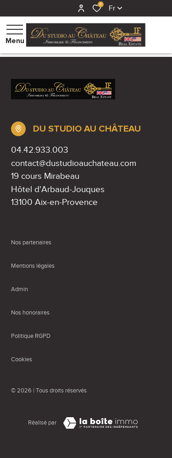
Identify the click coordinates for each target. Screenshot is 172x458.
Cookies (21, 359)
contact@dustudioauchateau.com (73, 163)
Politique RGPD (30, 336)
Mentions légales (33, 266)
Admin (19, 289)
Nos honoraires (30, 312)
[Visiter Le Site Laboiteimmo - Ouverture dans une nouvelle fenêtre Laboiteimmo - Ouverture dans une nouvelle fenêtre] (100, 423)
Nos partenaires (31, 242)
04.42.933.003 (39, 150)
